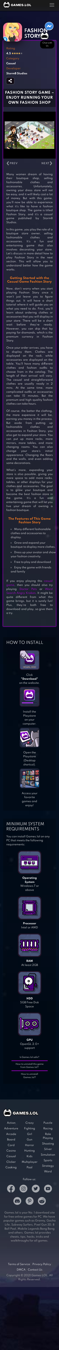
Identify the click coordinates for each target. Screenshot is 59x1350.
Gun (29, 1139)
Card (11, 1145)
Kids (29, 1156)
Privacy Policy (41, 1264)
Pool (29, 1167)
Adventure (11, 1128)
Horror (29, 1145)
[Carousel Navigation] (29, 163)
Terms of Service (19, 1264)
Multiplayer (29, 1162)
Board (11, 1139)
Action (11, 1123)
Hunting (29, 1150)
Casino (11, 1150)
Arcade (11, 1134)
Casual (11, 1156)
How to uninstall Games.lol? (29, 1075)
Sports (48, 1160)
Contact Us (35, 1269)
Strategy (48, 1166)
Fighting (29, 1128)
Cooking (11, 1167)
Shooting (48, 1143)
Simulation (48, 1154)
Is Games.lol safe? (29, 1057)
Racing (48, 1128)
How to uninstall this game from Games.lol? (30, 1065)
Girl (29, 1134)
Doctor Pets (28, 589)
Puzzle (47, 1123)
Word (48, 1171)
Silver (48, 1149)
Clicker (11, 1162)
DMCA (21, 1269)
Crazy (29, 1123)
